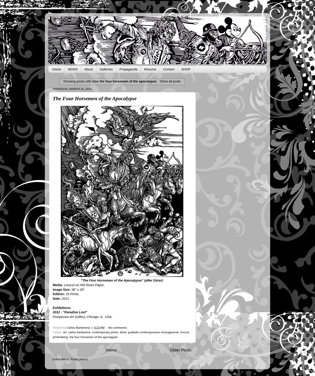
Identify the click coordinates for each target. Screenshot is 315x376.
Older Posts (180, 350)
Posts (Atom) (79, 359)
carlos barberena (79, 332)
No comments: (118, 327)
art (64, 332)
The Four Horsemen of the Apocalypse (95, 98)
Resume (150, 69)
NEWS (73, 69)
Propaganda (128, 69)
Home (56, 69)
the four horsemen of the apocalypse (93, 337)
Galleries (106, 69)
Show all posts (170, 81)
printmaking (60, 337)
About (88, 69)
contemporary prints (105, 332)
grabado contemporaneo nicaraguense (153, 332)
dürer (123, 332)
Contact (169, 69)
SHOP (186, 69)
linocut (184, 332)
